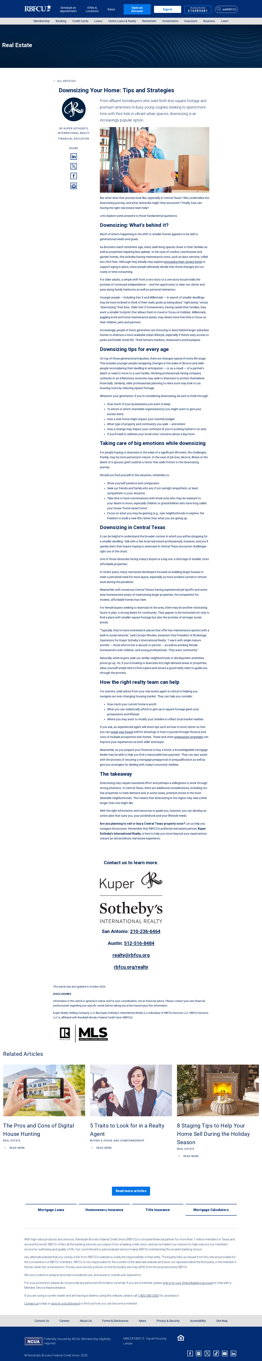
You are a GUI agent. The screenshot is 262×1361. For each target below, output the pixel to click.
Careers (64, 1317)
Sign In (167, 9)
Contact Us (42, 1317)
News (142, 1317)
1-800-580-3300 (148, 1292)
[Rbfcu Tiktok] (216, 1350)
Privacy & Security (168, 1317)
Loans (98, 21)
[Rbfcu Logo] (38, 9)
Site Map (222, 1317)
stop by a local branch (65, 1300)
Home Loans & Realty (122, 21)
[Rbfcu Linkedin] (233, 1350)
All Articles (64, 81)
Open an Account (137, 9)
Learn (224, 21)
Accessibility (198, 1317)
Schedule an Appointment (68, 9)
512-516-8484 (139, 943)
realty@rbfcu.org (131, 955)
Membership (42, 21)
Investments (170, 21)
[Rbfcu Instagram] (198, 1350)
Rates (111, 9)
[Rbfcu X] (207, 1350)
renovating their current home (183, 261)
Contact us (31, 1300)
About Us (86, 1317)
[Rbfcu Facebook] (190, 1350)
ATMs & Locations (92, 9)
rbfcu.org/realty (131, 967)
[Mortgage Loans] (51, 1206)
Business (209, 21)
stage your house (122, 732)
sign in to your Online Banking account (188, 1279)
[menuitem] (42, 21)
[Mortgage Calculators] (211, 1206)
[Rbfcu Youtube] (224, 1350)
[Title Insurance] (158, 1206)
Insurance (190, 21)
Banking (61, 21)
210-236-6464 (145, 931)
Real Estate (17, 45)
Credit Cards (80, 21)
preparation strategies (188, 737)
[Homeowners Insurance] (104, 1206)
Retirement (149, 21)
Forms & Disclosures (115, 1317)
